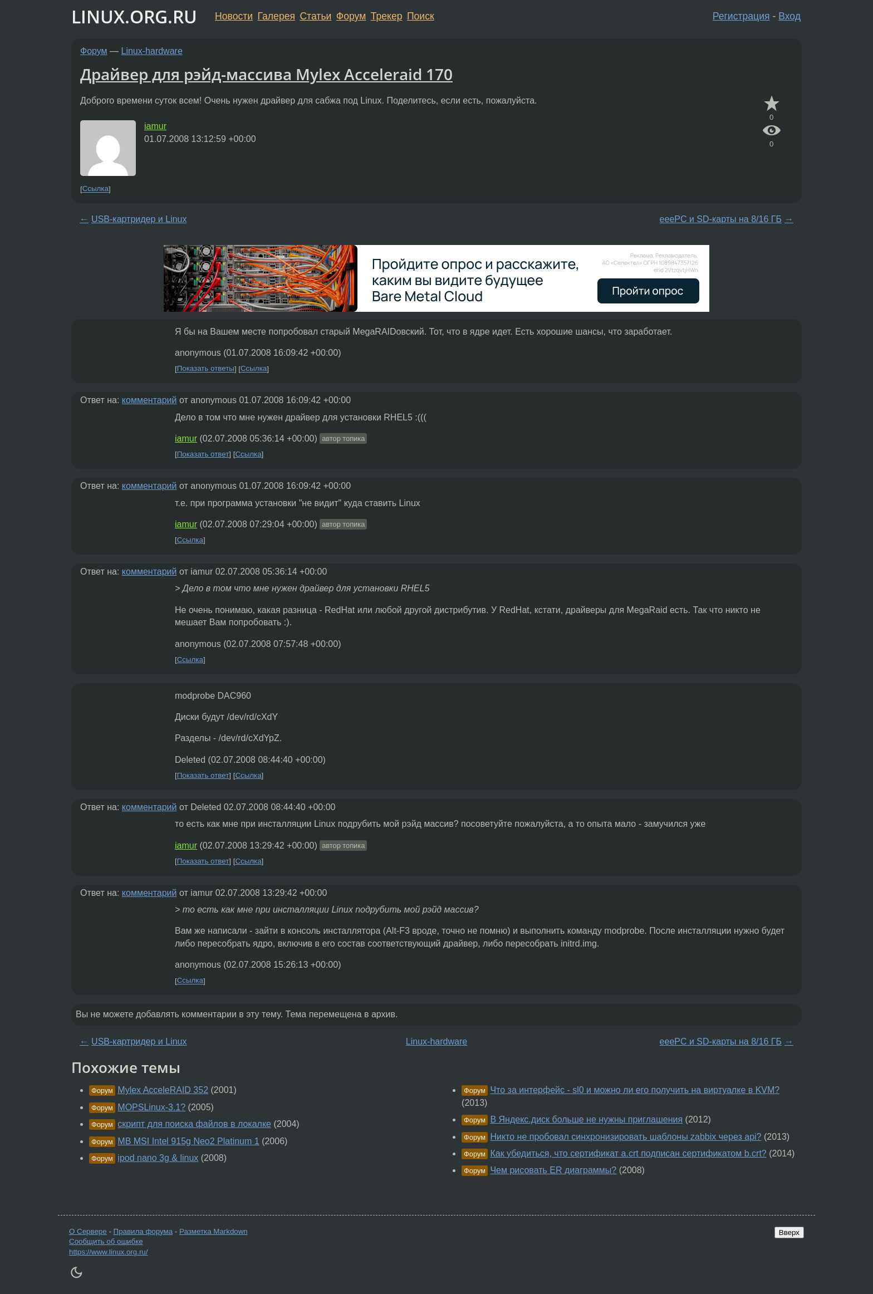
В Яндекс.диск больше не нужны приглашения (586, 1119)
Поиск (420, 16)
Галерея (276, 16)
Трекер (387, 16)
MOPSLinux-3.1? (151, 1107)
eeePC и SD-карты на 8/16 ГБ (721, 219)
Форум (351, 16)
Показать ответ (203, 454)
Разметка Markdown (213, 1231)
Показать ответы (205, 369)
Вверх (789, 1232)
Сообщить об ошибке (106, 1241)
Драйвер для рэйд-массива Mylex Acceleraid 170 (266, 74)
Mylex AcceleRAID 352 (162, 1090)
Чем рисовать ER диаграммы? (553, 1170)
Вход (789, 16)
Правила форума (143, 1231)
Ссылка (95, 189)
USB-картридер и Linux (139, 219)
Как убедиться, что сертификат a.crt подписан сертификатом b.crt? (628, 1153)
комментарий (149, 400)
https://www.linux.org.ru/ (108, 1252)
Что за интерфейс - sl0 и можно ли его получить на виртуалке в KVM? (634, 1090)
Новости (234, 16)
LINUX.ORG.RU (134, 16)
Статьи (315, 16)
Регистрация (741, 16)
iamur (155, 126)
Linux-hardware (152, 51)
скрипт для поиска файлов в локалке (194, 1124)
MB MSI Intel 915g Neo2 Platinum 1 (188, 1141)
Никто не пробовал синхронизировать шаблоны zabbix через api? (625, 1136)
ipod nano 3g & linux (157, 1158)
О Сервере (88, 1231)
